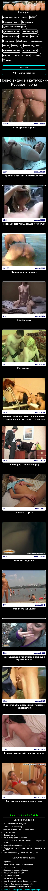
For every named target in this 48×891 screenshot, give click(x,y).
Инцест (34, 36)
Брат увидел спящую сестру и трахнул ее (20, 852)
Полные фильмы (11, 50)
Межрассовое (37, 41)
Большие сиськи (11, 22)
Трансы (36, 55)
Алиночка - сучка (24, 512)
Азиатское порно (11, 17)
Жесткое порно (30, 31)
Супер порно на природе (24, 272)
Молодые (16, 46)
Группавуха (27, 22)
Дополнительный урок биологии (16, 870)
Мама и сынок (9, 832)
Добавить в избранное (24, 73)
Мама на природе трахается (15, 838)
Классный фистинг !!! (12, 876)
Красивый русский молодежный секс (24, 176)
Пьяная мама (9, 835)
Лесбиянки (22, 41)
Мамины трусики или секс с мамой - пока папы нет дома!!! (24, 849)
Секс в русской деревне (24, 128)
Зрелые (24, 36)
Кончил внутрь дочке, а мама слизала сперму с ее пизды (24, 841)
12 (37, 815)
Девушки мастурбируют (14, 27)
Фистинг (7, 60)
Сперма (6, 55)
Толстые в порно (21, 55)
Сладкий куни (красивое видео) (16, 845)
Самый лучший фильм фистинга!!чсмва (20, 881)
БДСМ (33, 17)
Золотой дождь (10, 36)
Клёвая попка (9, 867)
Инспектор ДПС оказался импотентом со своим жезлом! (24, 706)
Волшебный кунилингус (13, 826)
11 (34, 815)
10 (30, 815)
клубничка (7, 862)
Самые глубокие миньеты (14, 873)
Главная (24, 68)
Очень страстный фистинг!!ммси (17, 887)
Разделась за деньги (24, 561)
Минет (6, 46)
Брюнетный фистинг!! (12, 878)
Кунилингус (8, 41)
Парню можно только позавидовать (18, 864)
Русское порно (30, 50)
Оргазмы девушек (32, 46)
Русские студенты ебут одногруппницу (24, 753)
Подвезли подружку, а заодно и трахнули (24, 224)
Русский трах (24, 368)
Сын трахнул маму (20, 890)
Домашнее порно (11, 31)
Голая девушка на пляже (24, 609)
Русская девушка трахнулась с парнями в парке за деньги (24, 658)
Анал (24, 17)
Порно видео (6, 890)
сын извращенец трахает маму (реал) (19, 829)
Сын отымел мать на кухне (14, 824)
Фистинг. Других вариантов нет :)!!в (18, 884)
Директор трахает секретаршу (24, 464)
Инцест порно (35, 890)
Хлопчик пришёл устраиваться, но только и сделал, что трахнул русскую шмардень (24, 417)
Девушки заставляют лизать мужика (24, 801)
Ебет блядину (24, 320)
